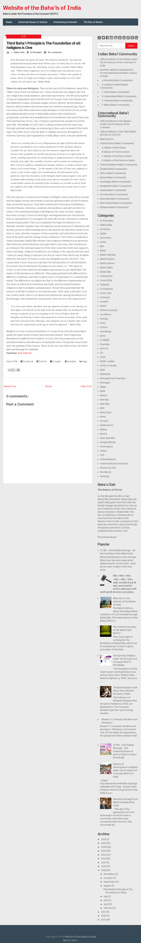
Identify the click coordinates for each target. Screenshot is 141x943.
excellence (106, 314)
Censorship (106, 280)
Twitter (41, 361)
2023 (104, 851)
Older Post (86, 386)
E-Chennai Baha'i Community (116, 100)
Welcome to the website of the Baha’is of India (124, 601)
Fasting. (104, 318)
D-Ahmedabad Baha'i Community (118, 96)
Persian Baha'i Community (114, 194)
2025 (104, 843)
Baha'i (103, 250)
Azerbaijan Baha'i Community (115, 181)
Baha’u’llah (105, 272)
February (108, 908)
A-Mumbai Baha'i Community (116, 80)
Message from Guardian (112, 378)
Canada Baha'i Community (113, 169)
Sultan (103, 450)
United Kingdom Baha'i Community (118, 164)
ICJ (101, 352)
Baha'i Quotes (107, 263)
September (110, 882)
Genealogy (105, 331)
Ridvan (103, 429)
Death (103, 306)
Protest (104, 421)
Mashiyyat (105, 374)
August (108, 885)
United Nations (108, 459)
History (104, 348)
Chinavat (104, 284)
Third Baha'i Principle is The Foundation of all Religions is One (43, 45)
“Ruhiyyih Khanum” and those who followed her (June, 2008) (125, 690)
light (102, 370)
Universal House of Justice (32, 22)
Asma (103, 242)
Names (103, 395)
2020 (104, 862)
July (106, 896)
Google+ (56, 361)
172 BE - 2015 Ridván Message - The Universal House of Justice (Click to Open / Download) (125, 751)
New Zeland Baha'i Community (116, 203)
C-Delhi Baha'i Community (114, 92)
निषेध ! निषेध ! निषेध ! (122, 576)
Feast (103, 323)
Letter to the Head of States (22, 29)
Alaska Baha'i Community (113, 190)
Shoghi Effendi (107, 442)
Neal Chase (106, 412)
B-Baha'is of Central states (114, 152)
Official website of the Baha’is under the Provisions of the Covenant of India (119, 62)
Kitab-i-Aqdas (107, 361)
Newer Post (10, 386)
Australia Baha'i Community (114, 198)
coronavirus (106, 289)
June (106, 900)
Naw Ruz (104, 399)
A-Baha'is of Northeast (113, 147)
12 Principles (107, 220)
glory (103, 335)
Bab (102, 246)
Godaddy (104, 340)
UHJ (102, 455)
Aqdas (103, 233)
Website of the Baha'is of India (42, 7)
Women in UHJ (108, 468)
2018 (103, 870)
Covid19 (104, 301)
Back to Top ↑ (70, 940)
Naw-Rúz (104, 404)
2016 (104, 915)
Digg (83, 361)
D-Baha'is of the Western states (117, 160)
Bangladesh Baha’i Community (116, 186)
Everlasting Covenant (65, 22)
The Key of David (93, 22)
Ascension (105, 237)
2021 (103, 858)
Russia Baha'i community (113, 177)
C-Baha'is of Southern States (116, 156)
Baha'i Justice (107, 139)
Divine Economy (108, 310)
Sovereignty (106, 446)
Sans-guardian (107, 438)
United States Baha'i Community (117, 143)
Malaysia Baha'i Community (114, 207)
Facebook (27, 361)
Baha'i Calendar (108, 254)
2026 (104, 839)
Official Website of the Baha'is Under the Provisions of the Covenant (115, 124)
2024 (104, 847)
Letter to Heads (108, 365)
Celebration (106, 276)
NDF (102, 408)
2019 (104, 866)
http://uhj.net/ (25, 353)
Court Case (106, 293)
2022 (104, 855)
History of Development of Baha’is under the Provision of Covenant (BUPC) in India (125, 770)
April (106, 904)
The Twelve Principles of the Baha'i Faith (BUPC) (124, 630)
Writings (104, 476)
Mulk (102, 391)
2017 (103, 912)
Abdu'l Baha (106, 225)
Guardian (105, 344)
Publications (106, 425)
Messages (105, 382)
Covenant (105, 297)
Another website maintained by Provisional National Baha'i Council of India (118, 72)
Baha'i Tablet (106, 267)
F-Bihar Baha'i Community (114, 105)
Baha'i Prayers (107, 259)
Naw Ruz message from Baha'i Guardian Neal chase (125, 802)
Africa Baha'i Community (113, 173)
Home (9, 22)
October (108, 878)
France (103, 327)
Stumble (70, 361)
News (103, 416)
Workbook (105, 472)
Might (103, 387)
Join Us (47, 29)
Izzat (102, 357)
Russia (103, 433)
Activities (105, 229)
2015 (103, 919)
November (109, 874)
